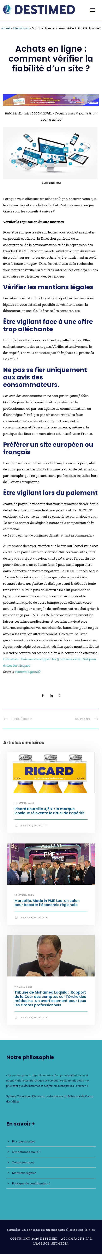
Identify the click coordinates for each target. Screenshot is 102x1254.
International (21, 28)
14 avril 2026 (24, 803)
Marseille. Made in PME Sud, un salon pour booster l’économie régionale (47, 902)
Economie (40, 825)
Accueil (6, 28)
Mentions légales (24, 1173)
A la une (26, 825)
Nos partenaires (23, 1141)
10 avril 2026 (24, 895)
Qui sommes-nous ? (26, 1152)
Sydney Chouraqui (18, 1096)
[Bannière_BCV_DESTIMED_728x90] (51, 99)
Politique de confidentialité (31, 1183)
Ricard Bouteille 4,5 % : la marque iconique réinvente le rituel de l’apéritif (49, 810)
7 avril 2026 (23, 986)
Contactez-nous (23, 1162)
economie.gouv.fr (28, 671)
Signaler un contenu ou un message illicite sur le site (51, 1230)
